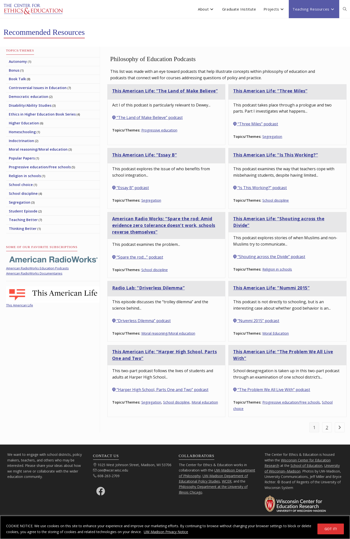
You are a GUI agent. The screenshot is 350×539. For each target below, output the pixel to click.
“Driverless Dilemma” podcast (141, 320)
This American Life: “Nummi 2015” (271, 288)
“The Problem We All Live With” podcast (271, 389)
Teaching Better (23, 219)
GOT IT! (331, 528)
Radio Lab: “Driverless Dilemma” (148, 288)
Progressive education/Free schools (291, 402)
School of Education (306, 465)
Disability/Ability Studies (30, 105)
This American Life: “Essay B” (144, 155)
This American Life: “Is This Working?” (275, 155)
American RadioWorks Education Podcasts (37, 268)
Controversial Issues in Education (38, 87)
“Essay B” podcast (130, 187)
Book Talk (17, 79)
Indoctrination (21, 140)
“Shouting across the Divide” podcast (269, 256)
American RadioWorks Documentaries (34, 273)
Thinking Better (22, 228)
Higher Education (24, 123)
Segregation (272, 136)
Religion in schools (277, 269)
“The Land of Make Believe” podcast (147, 117)
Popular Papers (22, 158)
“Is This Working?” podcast (260, 187)
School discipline (275, 200)
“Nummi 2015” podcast (256, 320)
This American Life (19, 305)
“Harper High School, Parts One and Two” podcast (160, 389)
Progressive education (159, 130)
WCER (226, 481)
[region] (175, 527)
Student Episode (23, 211)
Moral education (205, 402)
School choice (21, 184)
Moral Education (275, 333)
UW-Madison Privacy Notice (166, 531)
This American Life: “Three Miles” (270, 91)
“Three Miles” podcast (255, 124)
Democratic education (28, 96)
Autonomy (18, 61)
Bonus (14, 70)
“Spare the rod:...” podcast (137, 257)
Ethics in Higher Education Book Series (42, 114)
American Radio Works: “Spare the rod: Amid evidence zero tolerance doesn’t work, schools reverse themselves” (163, 225)
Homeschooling (22, 132)
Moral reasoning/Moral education (168, 333)
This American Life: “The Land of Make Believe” (165, 91)
